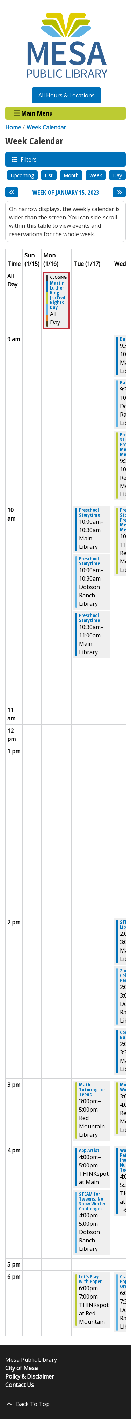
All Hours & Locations (66, 95)
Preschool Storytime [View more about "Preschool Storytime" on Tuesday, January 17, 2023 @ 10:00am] (89, 512)
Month (71, 175)
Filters (28, 159)
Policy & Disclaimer (29, 1376)
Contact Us (19, 1385)
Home (13, 127)
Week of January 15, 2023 (65, 192)
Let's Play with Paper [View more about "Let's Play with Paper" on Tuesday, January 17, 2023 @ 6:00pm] (90, 1279)
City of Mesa (21, 1368)
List (49, 175)
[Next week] (119, 192)
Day (117, 175)
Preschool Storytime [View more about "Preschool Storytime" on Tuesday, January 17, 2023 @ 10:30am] (89, 618)
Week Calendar (46, 127)
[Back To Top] (65, 1404)
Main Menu (33, 113)
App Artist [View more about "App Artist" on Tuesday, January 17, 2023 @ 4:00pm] (89, 1150)
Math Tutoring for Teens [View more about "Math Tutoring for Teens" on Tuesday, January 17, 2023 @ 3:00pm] (92, 1089)
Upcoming (22, 175)
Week (95, 175)
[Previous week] (11, 192)
